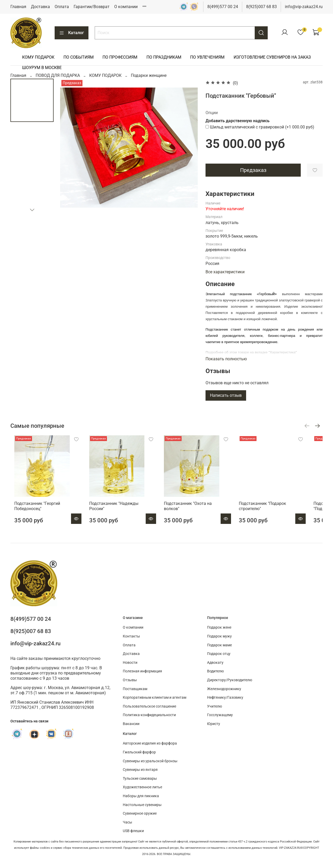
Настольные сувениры (142, 805)
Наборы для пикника (141, 796)
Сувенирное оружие (140, 813)
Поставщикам (135, 689)
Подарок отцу (218, 654)
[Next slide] (32, 209)
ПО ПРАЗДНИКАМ (163, 57)
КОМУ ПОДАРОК (38, 57)
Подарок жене (219, 627)
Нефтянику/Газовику (225, 698)
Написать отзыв (226, 395)
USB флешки (133, 831)
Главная (18, 6)
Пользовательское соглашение (149, 706)
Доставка (40, 6)
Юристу (213, 724)
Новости (130, 662)
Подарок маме (219, 645)
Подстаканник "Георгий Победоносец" (33, 512)
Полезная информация (142, 671)
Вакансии (131, 724)
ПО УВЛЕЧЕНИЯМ (207, 57)
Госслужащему (220, 715)
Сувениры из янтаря (140, 769)
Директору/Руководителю (229, 680)
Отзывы (130, 680)
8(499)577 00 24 (222, 6)
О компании (126, 6)
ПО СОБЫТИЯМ (78, 57)
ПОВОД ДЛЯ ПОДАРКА (58, 75)
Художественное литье (142, 787)
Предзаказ (253, 170)
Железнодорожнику (224, 689)
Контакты (131, 636)
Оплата (62, 6)
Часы (127, 822)
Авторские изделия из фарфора (150, 743)
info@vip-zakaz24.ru (304, 6)
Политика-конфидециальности (149, 715)
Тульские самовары (140, 778)
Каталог (71, 32)
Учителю (214, 706)
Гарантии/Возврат (92, 6)
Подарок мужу (219, 636)
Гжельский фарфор (139, 752)
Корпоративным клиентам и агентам (154, 698)
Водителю (215, 671)
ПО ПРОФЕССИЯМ (120, 57)
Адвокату (215, 662)
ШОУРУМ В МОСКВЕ (42, 67)
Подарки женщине (148, 75)
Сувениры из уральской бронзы (150, 761)
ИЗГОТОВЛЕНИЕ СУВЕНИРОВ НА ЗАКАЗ (272, 57)
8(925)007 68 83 (261, 6)
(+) (260, 127)
